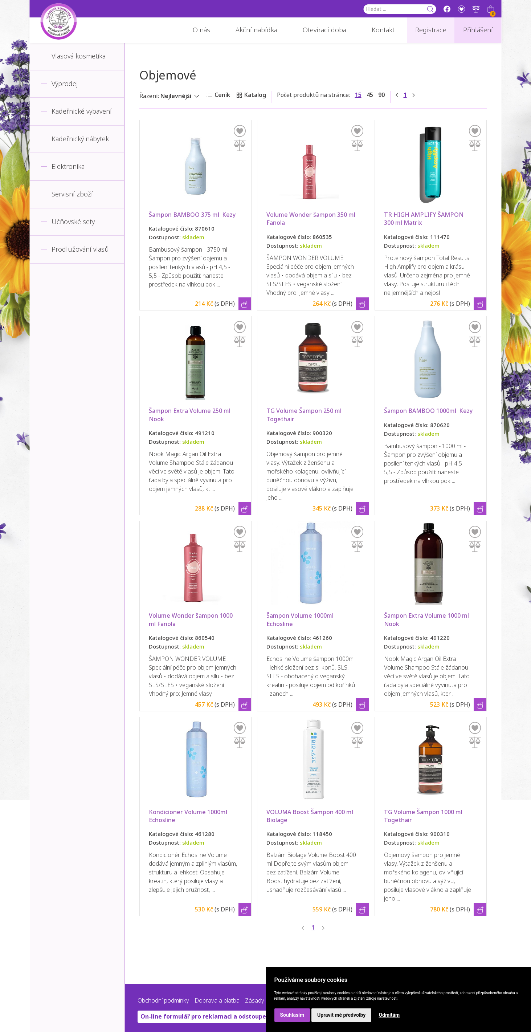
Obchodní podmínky (163, 1000)
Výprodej (59, 84)
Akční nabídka (256, 30)
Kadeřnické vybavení (76, 111)
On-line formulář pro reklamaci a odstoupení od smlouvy (223, 1016)
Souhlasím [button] (292, 1015)
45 (370, 95)
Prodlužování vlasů (75, 249)
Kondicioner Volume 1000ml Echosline (189, 816)
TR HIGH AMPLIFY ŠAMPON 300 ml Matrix (424, 219)
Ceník (222, 95)
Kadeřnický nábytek (75, 139)
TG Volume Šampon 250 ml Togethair (304, 415)
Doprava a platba (217, 1000)
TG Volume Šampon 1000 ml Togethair (424, 816)
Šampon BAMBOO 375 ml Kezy (204, 215)
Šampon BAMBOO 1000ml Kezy (440, 411)
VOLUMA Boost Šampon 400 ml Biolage (310, 816)
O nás (201, 30)
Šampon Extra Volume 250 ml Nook (191, 415)
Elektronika (63, 166)
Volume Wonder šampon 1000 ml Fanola (191, 620)
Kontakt (383, 30)
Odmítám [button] (389, 1015)
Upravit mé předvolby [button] (341, 1015)
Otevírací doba (324, 30)
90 (381, 95)
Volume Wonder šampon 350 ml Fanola (311, 219)
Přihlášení (478, 30)
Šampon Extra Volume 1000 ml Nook (428, 620)
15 (358, 95)
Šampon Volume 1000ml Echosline (300, 620)
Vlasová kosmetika (73, 56)
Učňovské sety (68, 222)
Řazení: (149, 96)
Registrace (430, 30)
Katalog (255, 95)
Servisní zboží (67, 194)
